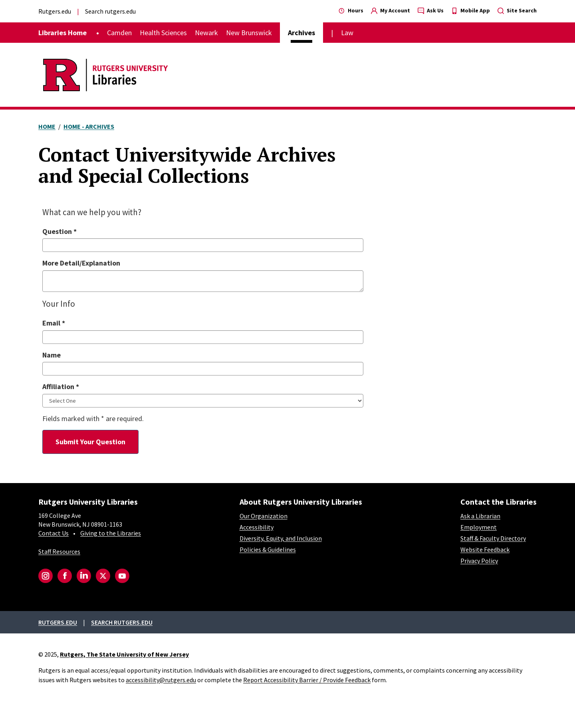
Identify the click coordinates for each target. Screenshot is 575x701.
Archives (301, 32)
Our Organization (264, 516)
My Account (390, 10)
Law (347, 32)
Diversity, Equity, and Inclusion (281, 538)
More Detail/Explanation (81, 263)
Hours (351, 10)
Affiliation (60, 386)
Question (59, 231)
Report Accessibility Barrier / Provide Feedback (307, 680)
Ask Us (431, 10)
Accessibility (257, 527)
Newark (206, 32)
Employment (478, 527)
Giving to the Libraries (110, 533)
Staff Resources (59, 551)
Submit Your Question (90, 441)
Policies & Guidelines (268, 549)
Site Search (517, 10)
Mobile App (470, 10)
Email (53, 323)
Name (51, 354)
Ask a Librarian (480, 516)
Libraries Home (62, 32)
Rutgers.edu (54, 11)
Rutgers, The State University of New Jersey (124, 654)
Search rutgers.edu (110, 11)
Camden (119, 32)
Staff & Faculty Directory (493, 538)
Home (47, 126)
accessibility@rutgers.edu (161, 680)
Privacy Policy (479, 561)
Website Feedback (485, 549)
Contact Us (53, 533)
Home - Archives (88, 126)
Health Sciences (163, 32)
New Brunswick (249, 32)
